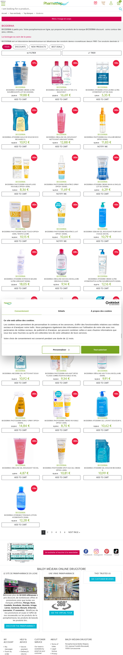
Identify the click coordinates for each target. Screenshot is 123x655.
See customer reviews (102, 579)
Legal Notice (54, 650)
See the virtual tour (61, 613)
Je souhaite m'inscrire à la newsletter (61, 552)
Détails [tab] (61, 311)
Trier (91, 53)
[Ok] (121, 8)
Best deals (57, 47)
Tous (6, 47)
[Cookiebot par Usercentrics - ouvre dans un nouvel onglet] (107, 303)
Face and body (15, 13)
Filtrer (31, 53)
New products (38, 47)
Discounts (20, 47)
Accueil (4, 13)
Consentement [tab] (22, 311)
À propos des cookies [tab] (101, 311)
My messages (8, 648)
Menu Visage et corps (61, 19)
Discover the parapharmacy (20, 626)
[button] (111, 3)
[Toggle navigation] (3, 3)
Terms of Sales (55, 645)
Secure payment (24, 648)
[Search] (59, 8)
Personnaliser (61, 349)
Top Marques (28, 13)
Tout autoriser (100, 349)
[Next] (74, 532)
